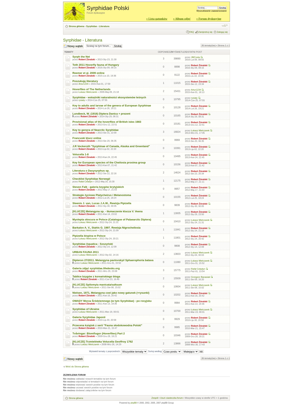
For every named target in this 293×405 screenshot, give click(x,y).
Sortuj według (164, 351)
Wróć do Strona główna (77, 366)
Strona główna (76, 26)
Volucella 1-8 (80, 154)
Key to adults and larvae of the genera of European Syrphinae (111, 105)
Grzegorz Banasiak (200, 277)
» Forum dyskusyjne (208, 18)
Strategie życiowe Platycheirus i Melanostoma (101, 195)
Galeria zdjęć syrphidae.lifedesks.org (96, 268)
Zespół (154, 398)
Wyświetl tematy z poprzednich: (118, 351)
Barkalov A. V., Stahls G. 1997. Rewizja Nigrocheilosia (106, 227)
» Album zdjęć (182, 18)
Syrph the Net (81, 56)
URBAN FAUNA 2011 (85, 252)
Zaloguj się (222, 32)
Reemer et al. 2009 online (88, 72)
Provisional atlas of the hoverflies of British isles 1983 (106, 121)
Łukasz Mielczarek (88, 92)
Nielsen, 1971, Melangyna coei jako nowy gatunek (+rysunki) (110, 292)
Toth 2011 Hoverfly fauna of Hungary (95, 64)
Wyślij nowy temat (73, 45)
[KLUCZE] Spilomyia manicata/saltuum (97, 284)
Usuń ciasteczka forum (171, 398)
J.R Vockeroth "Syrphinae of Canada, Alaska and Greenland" (111, 146)
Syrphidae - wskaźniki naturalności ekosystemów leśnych (109, 97)
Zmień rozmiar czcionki (225, 25)
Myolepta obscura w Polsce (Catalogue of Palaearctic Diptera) (111, 219)
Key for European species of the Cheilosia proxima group (109, 162)
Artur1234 (83, 84)
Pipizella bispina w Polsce (89, 235)
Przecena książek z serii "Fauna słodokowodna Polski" (107, 325)
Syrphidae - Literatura (97, 26)
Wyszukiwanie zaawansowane (212, 11)
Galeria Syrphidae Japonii (88, 317)
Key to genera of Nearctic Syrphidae (95, 129)
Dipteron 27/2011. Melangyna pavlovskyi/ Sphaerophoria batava (112, 260)
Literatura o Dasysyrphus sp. (90, 170)
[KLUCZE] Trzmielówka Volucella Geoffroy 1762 (102, 341)
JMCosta (195, 57)
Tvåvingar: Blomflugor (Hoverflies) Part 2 (98, 333)
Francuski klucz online (86, 138)
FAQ (191, 32)
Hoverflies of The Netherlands (91, 89)
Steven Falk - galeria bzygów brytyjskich (98, 186)
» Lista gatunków (156, 18)
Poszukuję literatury (85, 81)
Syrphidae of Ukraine (85, 309)
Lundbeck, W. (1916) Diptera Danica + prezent (101, 113)
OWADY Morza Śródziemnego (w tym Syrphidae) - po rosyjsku (112, 300)
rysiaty (82, 100)
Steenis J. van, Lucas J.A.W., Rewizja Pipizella (101, 203)
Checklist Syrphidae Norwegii (91, 178)
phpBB (134, 403)
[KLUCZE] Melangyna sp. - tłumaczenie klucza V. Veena (107, 211)
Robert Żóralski (87, 59)
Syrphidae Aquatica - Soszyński (92, 243)
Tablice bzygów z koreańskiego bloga (96, 276)
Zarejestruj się (205, 32)
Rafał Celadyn (86, 181)
